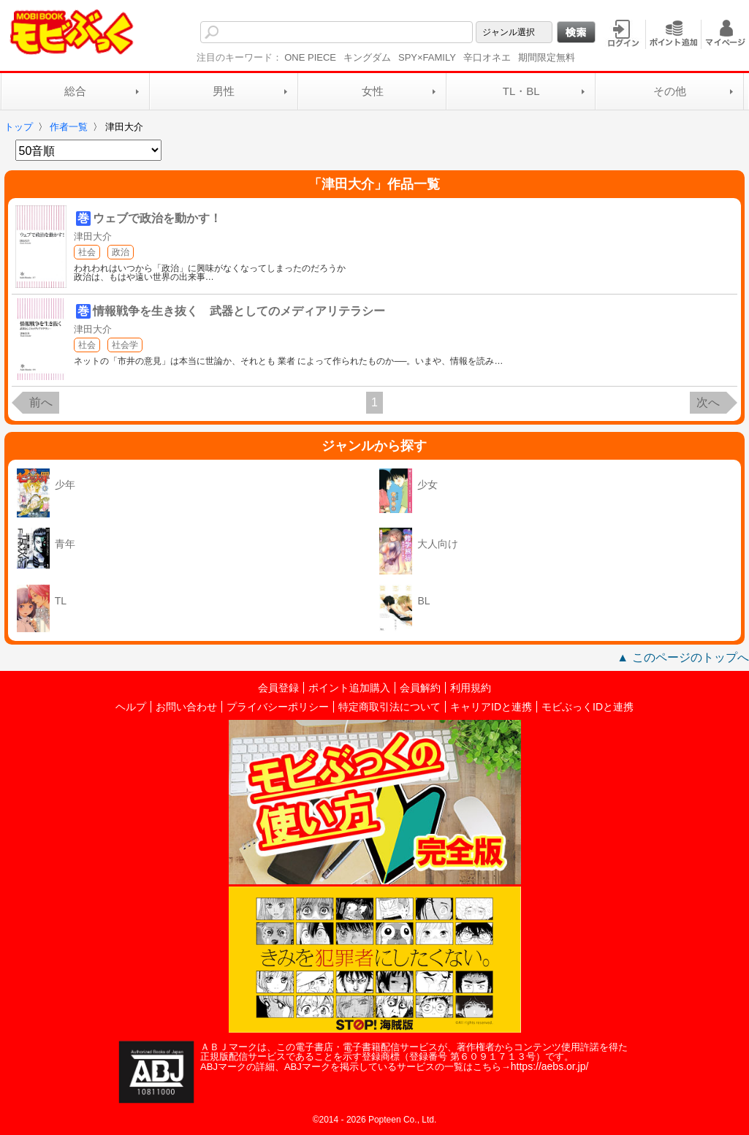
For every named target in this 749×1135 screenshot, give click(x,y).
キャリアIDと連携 (491, 707)
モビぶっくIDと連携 (587, 707)
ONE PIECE (310, 57)
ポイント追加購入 (349, 688)
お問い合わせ (186, 707)
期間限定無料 (546, 57)
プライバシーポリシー (278, 707)
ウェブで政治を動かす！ (157, 218)
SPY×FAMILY (427, 57)
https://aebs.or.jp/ (550, 1066)
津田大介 (93, 236)
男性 (224, 91)
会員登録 (278, 688)
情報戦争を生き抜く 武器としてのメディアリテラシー (239, 311)
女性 (373, 91)
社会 (87, 252)
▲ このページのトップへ (682, 657)
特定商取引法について (389, 707)
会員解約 (420, 688)
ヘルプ (130, 707)
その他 (669, 91)
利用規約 (470, 688)
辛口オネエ (487, 57)
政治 (120, 252)
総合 (75, 91)
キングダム (367, 57)
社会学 (125, 345)
